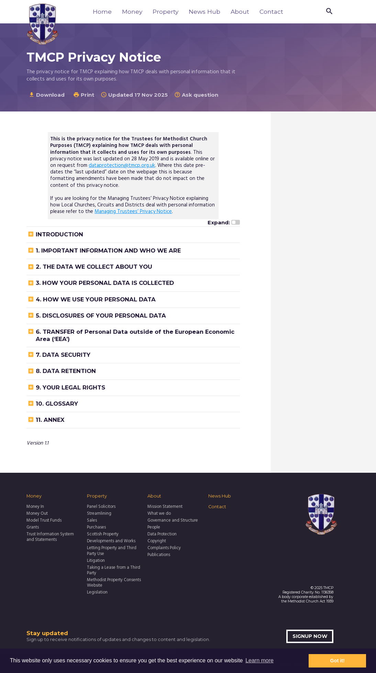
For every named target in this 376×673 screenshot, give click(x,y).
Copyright (156, 541)
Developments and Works (111, 541)
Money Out (37, 513)
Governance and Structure (172, 520)
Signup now (310, 636)
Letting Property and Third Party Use (111, 551)
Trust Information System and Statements (50, 537)
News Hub (204, 11)
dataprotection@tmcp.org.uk (122, 165)
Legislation (97, 592)
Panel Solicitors (101, 507)
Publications (158, 555)
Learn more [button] (259, 660)
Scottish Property (103, 534)
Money (132, 11)
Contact (271, 11)
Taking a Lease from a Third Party (113, 570)
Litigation (96, 561)
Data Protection (162, 534)
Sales (92, 520)
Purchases (96, 527)
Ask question (196, 95)
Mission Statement (165, 507)
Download (47, 95)
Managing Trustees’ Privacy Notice (133, 211)
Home (102, 11)
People (153, 527)
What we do (159, 513)
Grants (32, 527)
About (240, 11)
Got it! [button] (337, 660)
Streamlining (99, 513)
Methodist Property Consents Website (114, 583)
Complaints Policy (164, 548)
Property (165, 11)
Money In (35, 507)
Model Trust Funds (44, 520)
